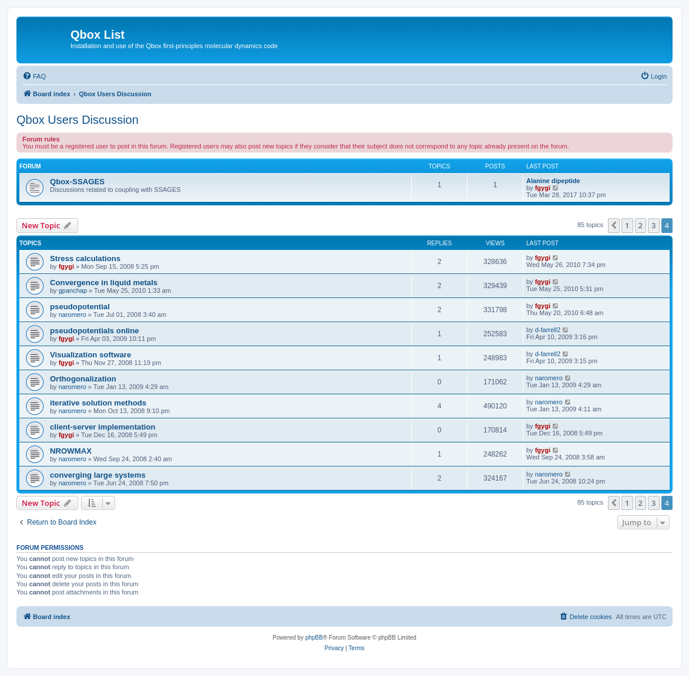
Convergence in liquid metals (103, 282)
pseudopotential (80, 306)
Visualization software (90, 354)
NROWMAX (71, 451)
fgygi (542, 187)
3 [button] (653, 225)
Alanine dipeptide (553, 180)
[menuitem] (34, 76)
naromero (72, 314)
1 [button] (627, 225)
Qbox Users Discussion (77, 119)
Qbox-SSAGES (77, 181)
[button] (614, 225)
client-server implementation (103, 426)
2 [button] (640, 225)
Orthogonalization (83, 378)
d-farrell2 (547, 329)
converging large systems (98, 475)
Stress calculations (85, 258)
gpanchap (73, 290)
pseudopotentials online (94, 330)
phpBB (314, 637)
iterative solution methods (98, 402)
